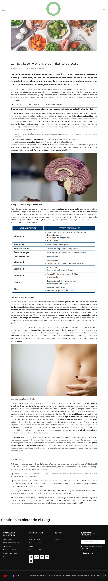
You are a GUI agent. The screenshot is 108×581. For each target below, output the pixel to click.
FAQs (57, 539)
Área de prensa (34, 539)
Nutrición (44, 68)
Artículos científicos (36, 550)
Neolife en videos (35, 543)
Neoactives (7, 546)
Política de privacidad (69, 575)
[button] (3, 9)
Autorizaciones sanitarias (98, 575)
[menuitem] (8, 576)
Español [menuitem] (9, 576)
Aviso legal (57, 575)
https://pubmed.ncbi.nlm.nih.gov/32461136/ (53, 493)
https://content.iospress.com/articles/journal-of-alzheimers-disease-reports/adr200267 (47, 503)
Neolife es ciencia (9, 550)
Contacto (6, 557)
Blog (31, 546)
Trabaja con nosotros (11, 553)
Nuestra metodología (11, 543)
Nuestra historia (9, 539)
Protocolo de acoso (83, 575)
